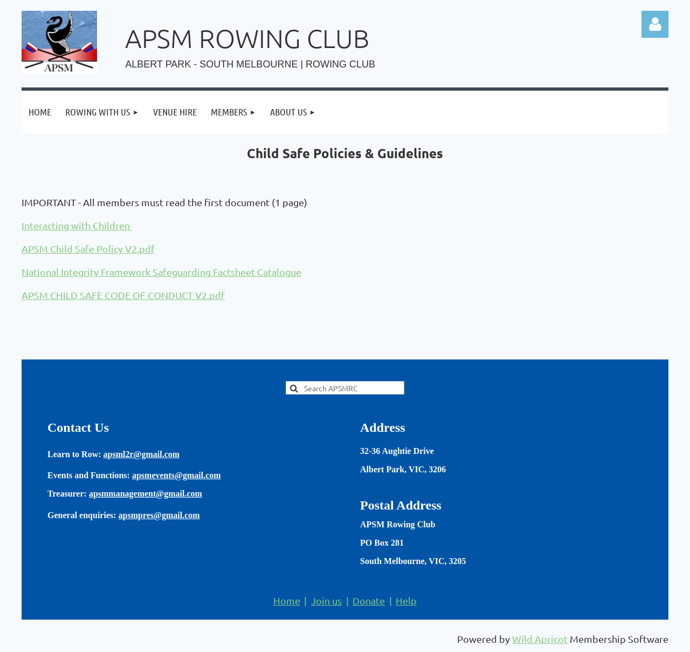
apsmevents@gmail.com (176, 475)
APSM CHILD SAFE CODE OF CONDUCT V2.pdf (123, 295)
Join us (326, 600)
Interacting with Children (77, 225)
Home (286, 600)
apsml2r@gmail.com (142, 454)
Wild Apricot (540, 638)
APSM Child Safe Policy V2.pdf (88, 248)
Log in (654, 24)
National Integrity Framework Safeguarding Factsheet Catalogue (161, 271)
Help (406, 600)
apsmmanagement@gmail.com (145, 493)
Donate (369, 600)
